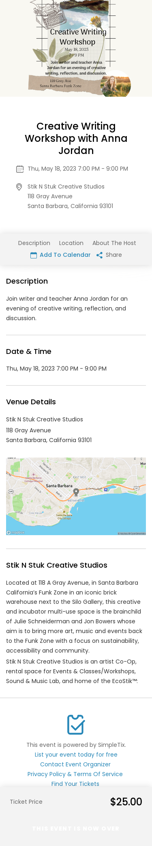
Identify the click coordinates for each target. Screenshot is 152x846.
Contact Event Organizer (75, 764)
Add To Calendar (60, 255)
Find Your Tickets (75, 784)
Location (71, 243)
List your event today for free (76, 755)
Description (34, 243)
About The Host (114, 243)
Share (109, 255)
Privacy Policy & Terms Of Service (75, 774)
